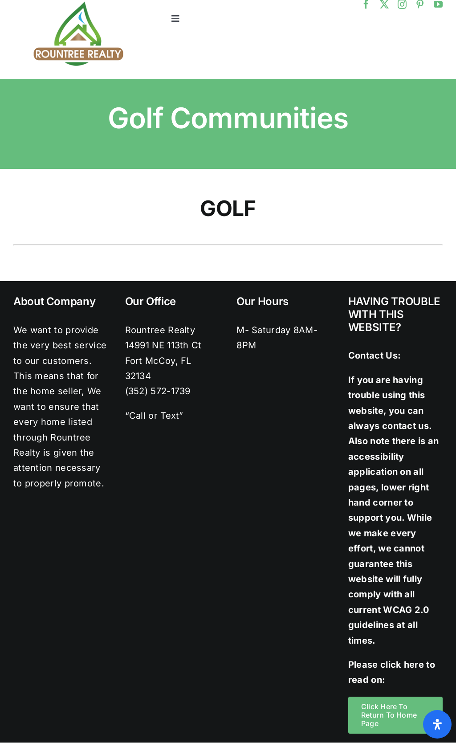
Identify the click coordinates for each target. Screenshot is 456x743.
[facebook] (366, 4)
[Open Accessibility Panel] (437, 724)
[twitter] (384, 4)
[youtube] (438, 4)
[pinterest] (419, 4)
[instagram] (402, 4)
